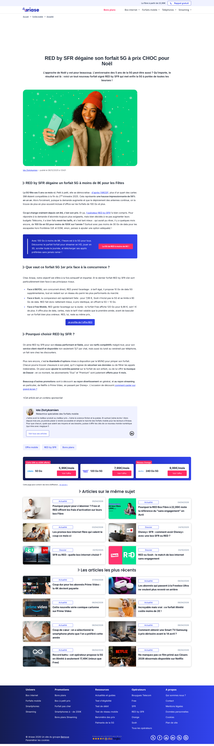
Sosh (134, 722)
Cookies (170, 717)
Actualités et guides (105, 695)
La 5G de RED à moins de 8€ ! (115, 246)
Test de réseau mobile (106, 711)
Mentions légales (174, 706)
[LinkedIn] (132, 433)
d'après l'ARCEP (100, 192)
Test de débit (102, 706)
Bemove (65, 736)
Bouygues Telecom (141, 695)
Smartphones (32, 706)
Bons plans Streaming (66, 717)
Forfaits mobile (33, 700)
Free (134, 700)
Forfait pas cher (63, 706)
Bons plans (68, 447)
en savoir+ (64, 485)
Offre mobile (31, 447)
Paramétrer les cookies (37, 740)
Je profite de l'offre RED (80, 322)
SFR (134, 706)
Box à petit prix (62, 700)
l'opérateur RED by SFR (98, 212)
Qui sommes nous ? (176, 695)
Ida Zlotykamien (30, 170)
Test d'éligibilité (103, 700)
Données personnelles (177, 711)
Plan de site (172, 722)
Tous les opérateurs (142, 728)
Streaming (31, 711)
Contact (170, 700)
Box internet (32, 695)
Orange (135, 717)
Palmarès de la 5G (104, 722)
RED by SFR (50, 447)
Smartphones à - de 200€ (68, 711)
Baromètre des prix (105, 717)
